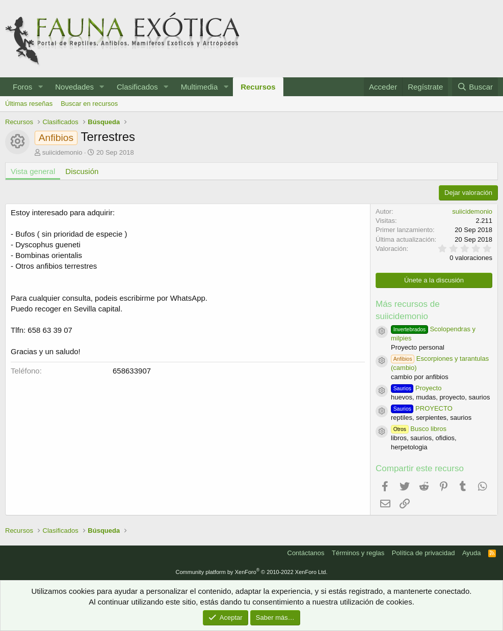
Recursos (258, 86)
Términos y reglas (358, 553)
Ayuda (471, 553)
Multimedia (199, 86)
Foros (22, 86)
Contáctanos (306, 553)
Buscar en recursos (89, 103)
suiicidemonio (62, 152)
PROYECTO (422, 408)
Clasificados (137, 86)
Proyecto (416, 388)
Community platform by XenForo (252, 572)
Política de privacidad (423, 553)
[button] (40, 86)
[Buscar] (475, 86)
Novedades (74, 86)
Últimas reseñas (28, 103)
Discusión (81, 171)
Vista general (33, 171)
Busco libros (418, 429)
